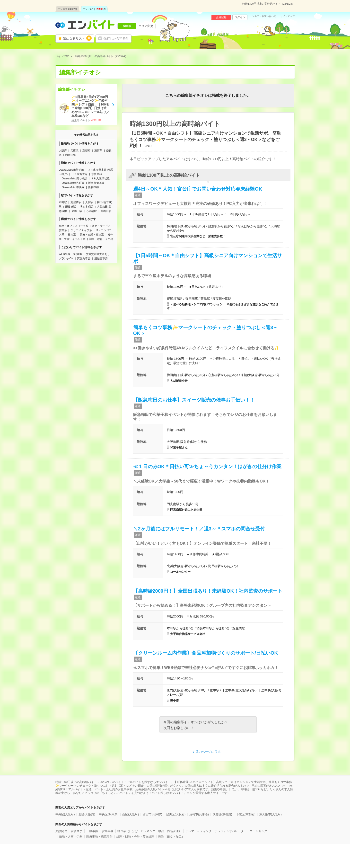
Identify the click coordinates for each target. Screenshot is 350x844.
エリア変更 (146, 26)
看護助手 (76, 831)
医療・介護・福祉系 (92, 234)
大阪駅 (89, 202)
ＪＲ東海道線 (79, 174)
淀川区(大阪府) (175, 814)
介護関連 (61, 831)
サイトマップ (287, 16)
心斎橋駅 (91, 211)
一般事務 (92, 831)
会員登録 (221, 17)
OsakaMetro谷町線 (73, 182)
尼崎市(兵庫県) (199, 814)
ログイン (240, 17)
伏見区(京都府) (222, 814)
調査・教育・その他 (101, 238)
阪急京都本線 (96, 182)
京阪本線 (96, 174)
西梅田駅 (106, 211)
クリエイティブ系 (81, 230)
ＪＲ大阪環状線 (100, 178)
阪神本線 (93, 187)
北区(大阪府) (87, 814)
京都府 (86, 150)
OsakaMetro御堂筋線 (71, 169)
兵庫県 (74, 150)
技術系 (72, 234)
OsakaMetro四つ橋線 (74, 178)
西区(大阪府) (130, 814)
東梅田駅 (76, 211)
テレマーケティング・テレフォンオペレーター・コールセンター (227, 831)
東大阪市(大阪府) (270, 814)
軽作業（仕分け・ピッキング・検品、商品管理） (149, 831)
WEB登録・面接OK (70, 254)
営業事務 (108, 831)
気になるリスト (77, 38)
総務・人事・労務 (70, 836)
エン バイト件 (94, 9)
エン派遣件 (68, 9)
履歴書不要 (101, 258)
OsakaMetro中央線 (73, 187)
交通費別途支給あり (98, 254)
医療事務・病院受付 (99, 836)
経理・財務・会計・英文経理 (135, 836)
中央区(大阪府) (65, 814)
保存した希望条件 (116, 38)
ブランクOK (66, 258)
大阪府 (63, 150)
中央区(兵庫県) (108, 814)
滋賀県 (98, 150)
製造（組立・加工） (171, 836)
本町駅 (63, 202)
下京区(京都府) (245, 814)
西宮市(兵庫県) (152, 814)
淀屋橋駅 (75, 202)
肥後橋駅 (70, 206)
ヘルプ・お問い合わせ (264, 16)
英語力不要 (83, 258)
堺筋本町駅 (86, 206)
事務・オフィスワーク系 (73, 225)
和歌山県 (70, 154)
